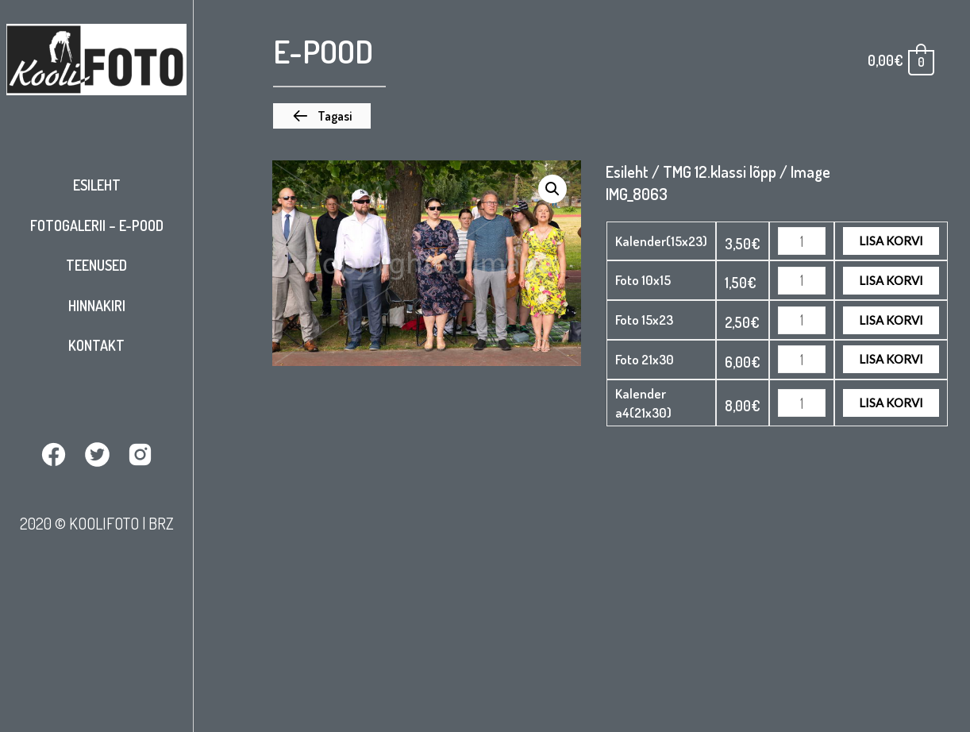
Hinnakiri (96, 305)
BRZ (161, 523)
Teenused (96, 265)
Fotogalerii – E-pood (97, 225)
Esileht (97, 185)
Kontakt (96, 345)
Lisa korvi (891, 240)
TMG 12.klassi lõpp (719, 171)
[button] (322, 116)
